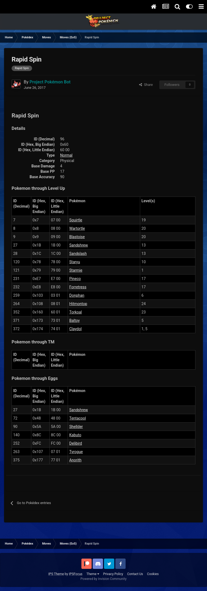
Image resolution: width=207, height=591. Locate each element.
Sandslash (78, 253)
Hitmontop (78, 304)
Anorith (75, 460)
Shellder (76, 426)
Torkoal (75, 312)
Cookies (153, 574)
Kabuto (75, 435)
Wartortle (77, 228)
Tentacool (77, 418)
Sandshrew (78, 245)
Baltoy (74, 320)
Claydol (75, 329)
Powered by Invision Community (104, 579)
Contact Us (135, 574)
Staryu (74, 262)
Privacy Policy (113, 574)
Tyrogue (76, 452)
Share (146, 85)
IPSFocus (75, 574)
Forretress (77, 287)
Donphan (76, 295)
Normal (66, 155)
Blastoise (77, 237)
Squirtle (75, 220)
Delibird (75, 443)
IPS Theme (56, 574)
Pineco (75, 278)
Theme (93, 574)
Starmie (75, 270)
